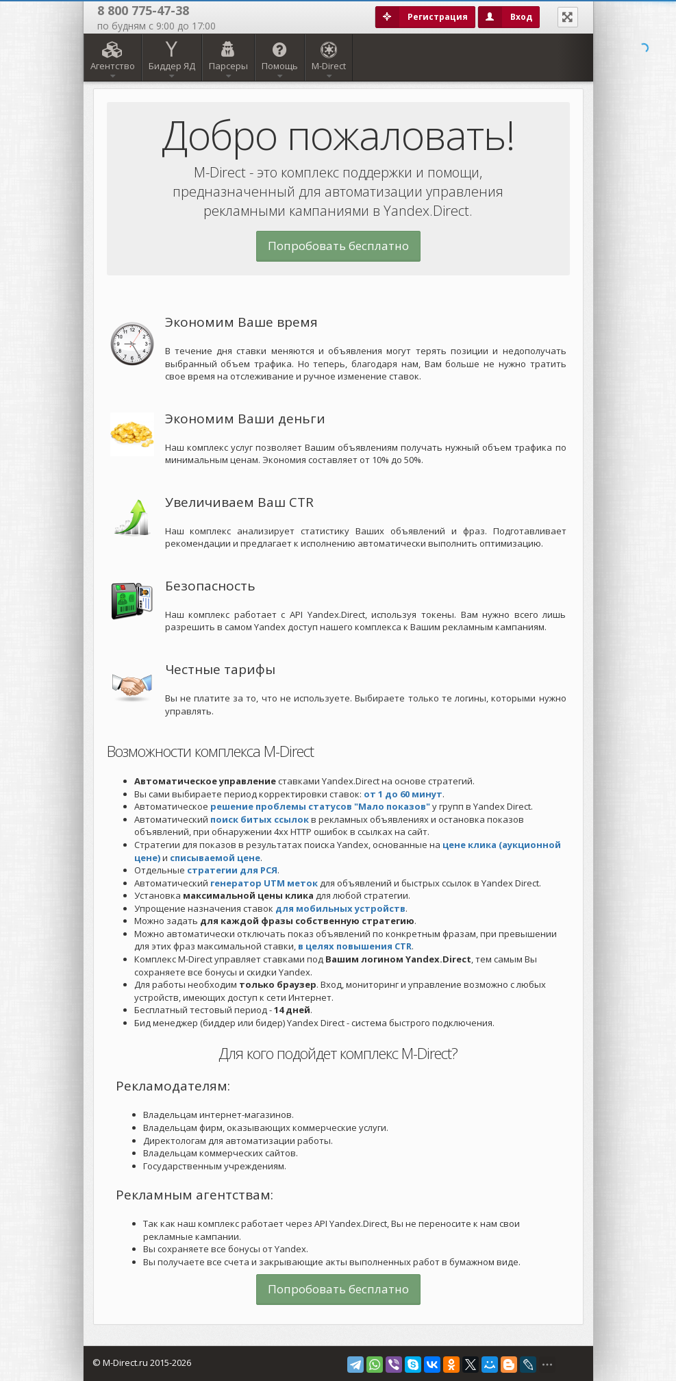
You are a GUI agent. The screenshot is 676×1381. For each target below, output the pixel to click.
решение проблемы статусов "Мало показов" (320, 806)
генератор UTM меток (264, 883)
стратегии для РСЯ (232, 870)
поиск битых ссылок (259, 819)
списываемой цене (215, 857)
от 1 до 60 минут (403, 794)
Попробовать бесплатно (338, 245)
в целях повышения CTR (355, 946)
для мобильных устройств (340, 908)
